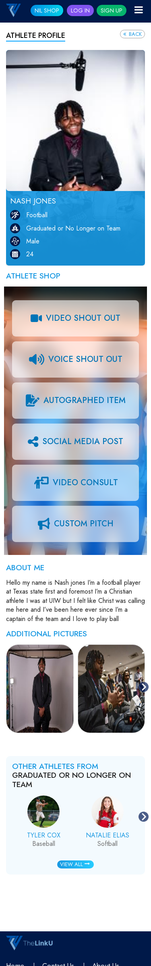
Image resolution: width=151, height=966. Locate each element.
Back (132, 34)
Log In (80, 10)
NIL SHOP (47, 10)
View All (75, 864)
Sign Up (111, 10)
